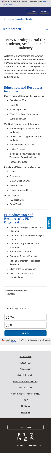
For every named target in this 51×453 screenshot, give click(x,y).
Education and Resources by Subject (23, 89)
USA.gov (25, 412)
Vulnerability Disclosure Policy (25, 394)
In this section (12, 29)
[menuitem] (25, 293)
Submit (25, 333)
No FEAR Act (25, 388)
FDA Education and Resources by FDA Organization (19, 218)
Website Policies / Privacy (25, 381)
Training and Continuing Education (18, 19)
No (11, 325)
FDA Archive (25, 356)
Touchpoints (12, 342)
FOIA (25, 400)
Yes (12, 317)
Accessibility (25, 369)
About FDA (25, 363)
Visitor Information (25, 375)
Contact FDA (25, 427)
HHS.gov (25, 406)
